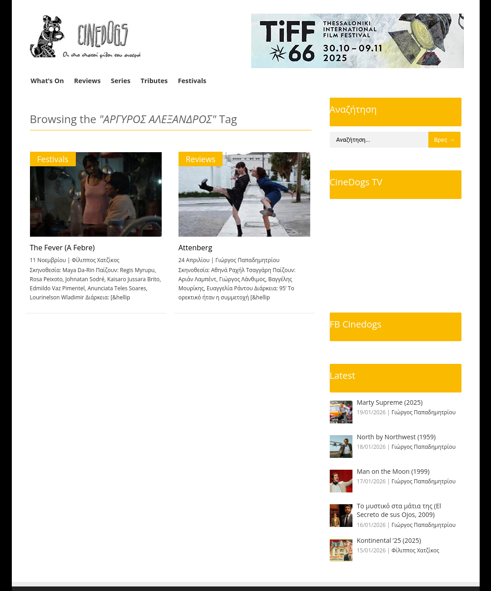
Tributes (154, 80)
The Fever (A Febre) (62, 248)
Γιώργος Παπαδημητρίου (247, 260)
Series (120, 80)
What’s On (47, 80)
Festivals (192, 80)
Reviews (87, 80)
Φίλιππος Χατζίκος (95, 260)
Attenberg (195, 248)
